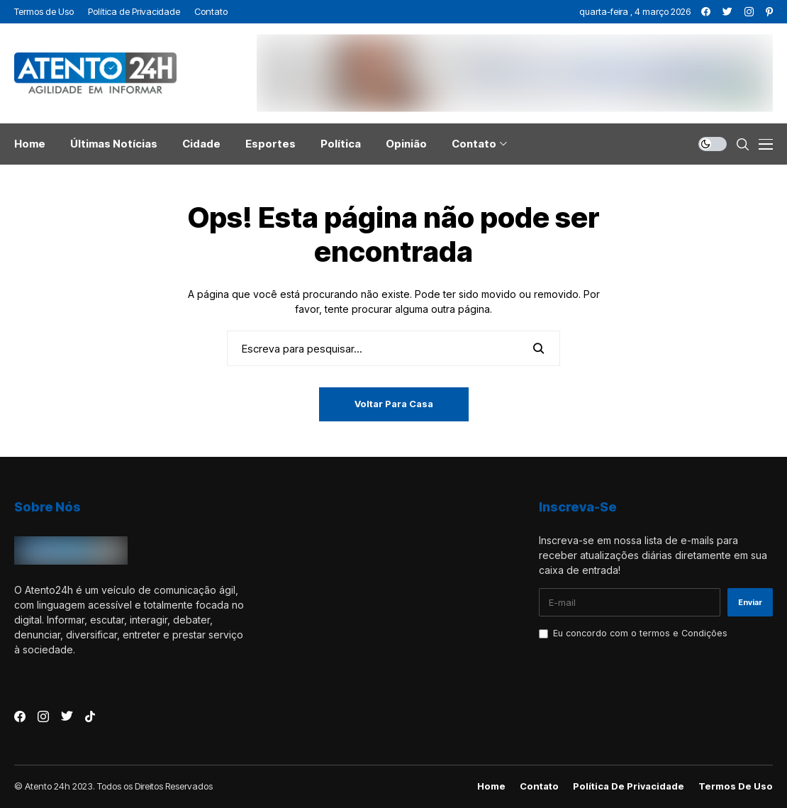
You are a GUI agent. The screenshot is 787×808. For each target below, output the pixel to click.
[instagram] (749, 11)
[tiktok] (90, 716)
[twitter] (727, 12)
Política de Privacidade (628, 786)
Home (491, 786)
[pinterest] (769, 11)
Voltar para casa (394, 403)
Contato (539, 786)
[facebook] (705, 11)
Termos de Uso (735, 786)
